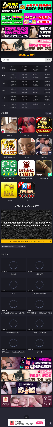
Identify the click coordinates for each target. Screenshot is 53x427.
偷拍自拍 (24, 82)
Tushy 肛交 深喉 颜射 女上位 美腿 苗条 (13, 246)
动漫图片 (47, 89)
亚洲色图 (24, 89)
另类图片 (47, 92)
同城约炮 (13, 104)
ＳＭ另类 (47, 77)
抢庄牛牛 (47, 70)
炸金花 (24, 70)
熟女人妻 (13, 77)
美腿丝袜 (13, 92)
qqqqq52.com (26, 55)
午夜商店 (24, 104)
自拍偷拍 (24, 74)
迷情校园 (13, 100)
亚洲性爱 (13, 82)
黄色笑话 (36, 100)
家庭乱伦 (24, 96)
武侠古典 (47, 96)
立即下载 (39, 423)
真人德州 (24, 67)
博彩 (3, 68)
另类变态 (47, 85)
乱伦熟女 (36, 85)
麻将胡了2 (13, 70)
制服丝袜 (13, 85)
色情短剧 (24, 107)
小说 (3, 98)
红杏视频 (13, 107)
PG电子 (13, 67)
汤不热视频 (47, 104)
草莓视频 (36, 104)
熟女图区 (36, 92)
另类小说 (24, 100)
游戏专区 (47, 67)
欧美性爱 (47, 82)
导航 (3, 105)
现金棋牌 (36, 70)
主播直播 (36, 77)
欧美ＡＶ (36, 74)
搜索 (48, 60)
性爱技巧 (47, 100)
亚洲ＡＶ (13, 74)
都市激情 (13, 96)
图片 (3, 90)
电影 (3, 83)
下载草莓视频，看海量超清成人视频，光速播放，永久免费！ (30, 241)
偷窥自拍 (13, 89)
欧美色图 (36, 89)
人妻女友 (36, 96)
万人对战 (36, 67)
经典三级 (24, 85)
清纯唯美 (24, 92)
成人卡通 (36, 82)
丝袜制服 (24, 77)
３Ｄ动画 (47, 74)
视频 (3, 76)
